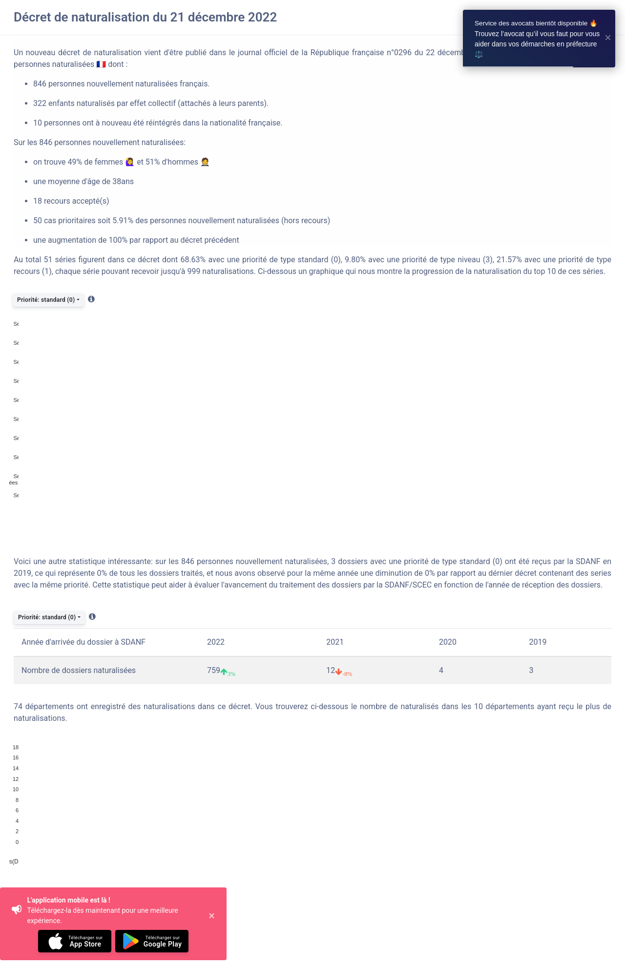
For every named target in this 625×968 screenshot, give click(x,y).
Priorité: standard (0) (46, 299)
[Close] (210, 924)
